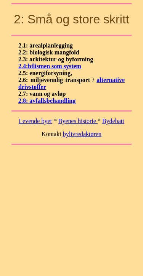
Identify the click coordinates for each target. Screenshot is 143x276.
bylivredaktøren (82, 134)
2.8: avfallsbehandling (47, 100)
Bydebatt (113, 121)
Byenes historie (78, 121)
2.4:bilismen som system (49, 66)
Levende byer (35, 121)
